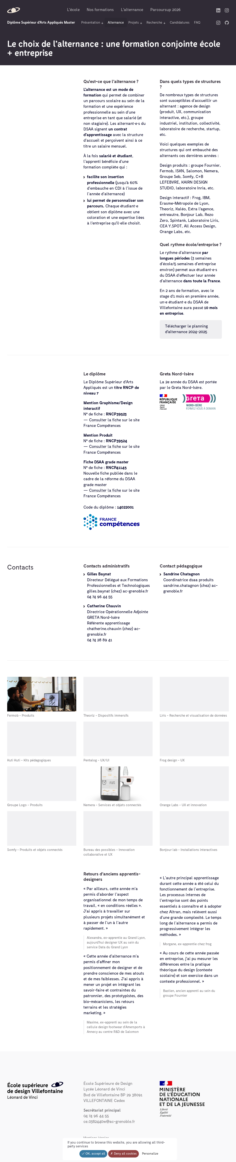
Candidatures (180, 22)
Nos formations (100, 10)
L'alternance (132, 10)
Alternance (116, 22)
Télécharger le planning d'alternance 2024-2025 (187, 329)
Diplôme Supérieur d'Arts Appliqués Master (41, 22)
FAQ (197, 22)
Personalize (150, 1153)
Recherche (154, 22)
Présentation (90, 22)
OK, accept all (93, 1153)
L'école (73, 10)
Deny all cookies (123, 1153)
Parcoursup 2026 (165, 10)
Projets (133, 22)
